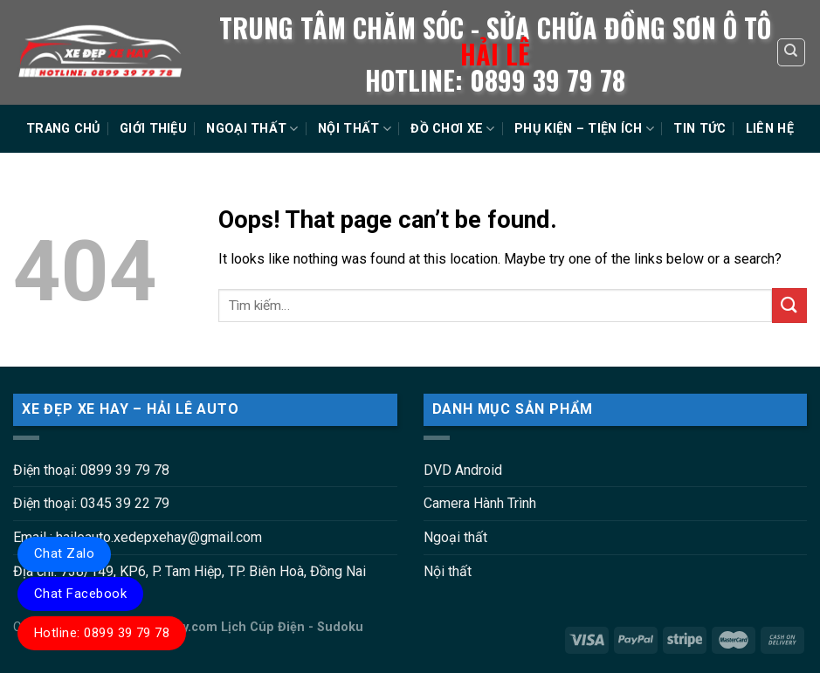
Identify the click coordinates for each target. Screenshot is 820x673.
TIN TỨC (699, 128)
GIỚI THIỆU (153, 128)
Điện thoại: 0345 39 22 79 (91, 503)
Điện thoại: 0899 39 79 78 (91, 470)
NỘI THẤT (354, 128)
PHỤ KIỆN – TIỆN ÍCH (584, 128)
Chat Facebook (80, 593)
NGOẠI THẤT (252, 128)
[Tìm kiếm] (791, 52)
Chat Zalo (64, 553)
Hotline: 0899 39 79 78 (101, 633)
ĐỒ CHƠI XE (452, 128)
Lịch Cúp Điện (263, 627)
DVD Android (463, 470)
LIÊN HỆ (770, 128)
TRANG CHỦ (63, 128)
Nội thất (448, 571)
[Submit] (789, 305)
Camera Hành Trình (480, 503)
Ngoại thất (455, 537)
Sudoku (340, 627)
